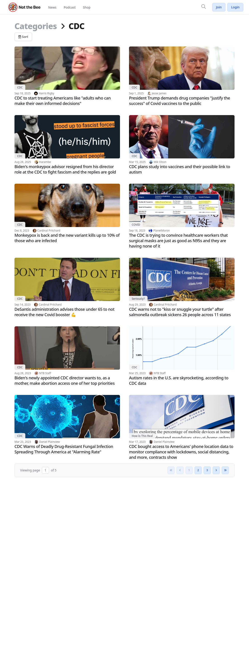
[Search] (204, 6)
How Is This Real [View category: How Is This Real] (142, 436)
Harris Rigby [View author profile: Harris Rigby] (46, 93)
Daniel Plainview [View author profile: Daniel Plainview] (49, 442)
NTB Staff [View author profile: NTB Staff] (45, 373)
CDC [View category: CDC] (20, 87)
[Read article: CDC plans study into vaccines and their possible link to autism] (182, 145)
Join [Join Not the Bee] (219, 7)
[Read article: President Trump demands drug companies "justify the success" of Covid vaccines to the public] (182, 76)
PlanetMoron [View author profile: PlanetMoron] (161, 230)
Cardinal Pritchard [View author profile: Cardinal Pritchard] (48, 230)
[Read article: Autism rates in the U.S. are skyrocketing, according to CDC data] (182, 356)
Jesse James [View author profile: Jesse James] (159, 93)
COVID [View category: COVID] (136, 225)
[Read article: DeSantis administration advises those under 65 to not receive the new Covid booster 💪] (67, 287)
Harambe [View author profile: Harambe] (45, 162)
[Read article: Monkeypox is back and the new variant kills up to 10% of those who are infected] (67, 213)
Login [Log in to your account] (235, 7)
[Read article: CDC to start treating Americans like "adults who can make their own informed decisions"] (67, 76)
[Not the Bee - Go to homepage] (24, 7)
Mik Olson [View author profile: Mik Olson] (160, 162)
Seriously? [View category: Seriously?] (138, 299)
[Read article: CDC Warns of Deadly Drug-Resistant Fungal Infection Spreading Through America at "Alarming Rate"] (67, 425)
